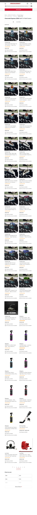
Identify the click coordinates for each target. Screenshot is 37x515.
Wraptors (21, 316)
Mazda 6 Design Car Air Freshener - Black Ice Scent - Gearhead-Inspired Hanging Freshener (26, 209)
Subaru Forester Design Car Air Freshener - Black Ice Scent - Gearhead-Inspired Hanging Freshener (10, 318)
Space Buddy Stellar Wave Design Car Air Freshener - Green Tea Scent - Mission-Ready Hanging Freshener (10, 72)
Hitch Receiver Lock (24, 427)
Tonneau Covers (20, 14)
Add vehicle (18, 9)
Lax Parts (7, 453)
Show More (18, 486)
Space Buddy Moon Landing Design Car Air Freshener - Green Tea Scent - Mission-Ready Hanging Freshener (25, 44)
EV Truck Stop (22, 425)
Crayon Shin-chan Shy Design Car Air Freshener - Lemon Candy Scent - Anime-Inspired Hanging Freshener (26, 99)
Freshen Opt (7, 42)
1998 (6, 479)
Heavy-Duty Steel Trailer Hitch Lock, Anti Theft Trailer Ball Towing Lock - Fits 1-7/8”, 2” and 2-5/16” (11, 455)
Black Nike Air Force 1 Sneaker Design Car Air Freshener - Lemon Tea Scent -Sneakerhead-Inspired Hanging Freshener (26, 181)
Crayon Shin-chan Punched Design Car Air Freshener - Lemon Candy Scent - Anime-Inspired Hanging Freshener (11, 99)
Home (6, 14)
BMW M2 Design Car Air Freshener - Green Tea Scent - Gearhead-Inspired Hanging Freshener (26, 236)
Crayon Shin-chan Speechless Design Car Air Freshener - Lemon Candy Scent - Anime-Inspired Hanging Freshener (26, 126)
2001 (20, 482)
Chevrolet (15, 16)
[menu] (5, 3)
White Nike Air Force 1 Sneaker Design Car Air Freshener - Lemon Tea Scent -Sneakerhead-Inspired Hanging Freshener (11, 181)
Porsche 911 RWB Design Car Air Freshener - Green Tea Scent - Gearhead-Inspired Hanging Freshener (25, 72)
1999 (20, 479)
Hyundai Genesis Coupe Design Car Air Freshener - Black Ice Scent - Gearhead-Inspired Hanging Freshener (25, 263)
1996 (6, 475)
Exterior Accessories (12, 14)
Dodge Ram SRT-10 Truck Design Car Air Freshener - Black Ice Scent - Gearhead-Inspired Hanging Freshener (11, 263)
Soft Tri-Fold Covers (8, 16)
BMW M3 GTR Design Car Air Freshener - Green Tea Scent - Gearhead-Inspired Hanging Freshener (11, 236)
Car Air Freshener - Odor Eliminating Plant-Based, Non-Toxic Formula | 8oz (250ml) (11, 400)
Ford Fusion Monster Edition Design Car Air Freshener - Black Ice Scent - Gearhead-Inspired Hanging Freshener (25, 291)
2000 (6, 482)
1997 (20, 475)
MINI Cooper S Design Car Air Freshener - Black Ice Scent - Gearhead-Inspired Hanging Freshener (11, 291)
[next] (22, 467)
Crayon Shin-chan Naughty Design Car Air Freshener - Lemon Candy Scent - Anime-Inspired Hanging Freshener (11, 126)
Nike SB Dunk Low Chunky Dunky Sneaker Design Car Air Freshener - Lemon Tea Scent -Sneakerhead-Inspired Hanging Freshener (11, 209)
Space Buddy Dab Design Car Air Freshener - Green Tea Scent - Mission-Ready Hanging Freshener (11, 44)
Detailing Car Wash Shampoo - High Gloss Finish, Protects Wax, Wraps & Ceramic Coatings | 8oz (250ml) (26, 373)
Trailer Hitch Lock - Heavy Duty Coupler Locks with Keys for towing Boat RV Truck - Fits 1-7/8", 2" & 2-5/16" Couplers (26, 455)
